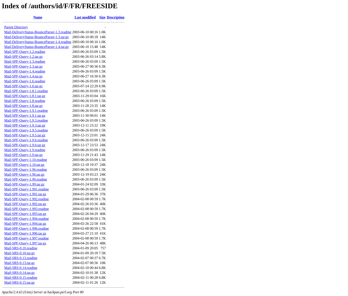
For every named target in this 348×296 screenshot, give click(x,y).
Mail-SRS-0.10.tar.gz (19, 253)
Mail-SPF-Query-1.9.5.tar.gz (24, 135)
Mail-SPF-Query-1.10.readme (25, 160)
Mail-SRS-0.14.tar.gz (19, 273)
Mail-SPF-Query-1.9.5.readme (26, 130)
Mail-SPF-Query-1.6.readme (24, 81)
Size (102, 17)
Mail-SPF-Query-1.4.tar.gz (23, 76)
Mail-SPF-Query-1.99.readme (25, 179)
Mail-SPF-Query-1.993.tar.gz (25, 214)
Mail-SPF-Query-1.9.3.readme (26, 120)
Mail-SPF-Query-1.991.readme (26, 189)
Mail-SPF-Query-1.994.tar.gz (25, 223)
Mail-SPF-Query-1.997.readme (26, 238)
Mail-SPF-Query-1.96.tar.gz (24, 174)
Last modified (85, 17)
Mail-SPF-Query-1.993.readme (26, 209)
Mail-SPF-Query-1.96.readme (25, 169)
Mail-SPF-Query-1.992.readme (26, 199)
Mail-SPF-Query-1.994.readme (26, 219)
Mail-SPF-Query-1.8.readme (24, 101)
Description (115, 17)
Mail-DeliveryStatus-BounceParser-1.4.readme (37, 42)
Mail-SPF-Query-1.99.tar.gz (24, 184)
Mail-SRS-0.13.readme (20, 258)
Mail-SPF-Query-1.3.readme (24, 61)
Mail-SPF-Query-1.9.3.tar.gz (24, 125)
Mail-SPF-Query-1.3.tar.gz (23, 66)
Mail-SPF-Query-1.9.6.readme (26, 140)
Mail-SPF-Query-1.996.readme (26, 228)
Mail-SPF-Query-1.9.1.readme (26, 111)
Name (37, 17)
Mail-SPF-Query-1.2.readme (24, 52)
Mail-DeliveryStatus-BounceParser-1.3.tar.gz (36, 37)
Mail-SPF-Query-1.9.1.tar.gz (24, 115)
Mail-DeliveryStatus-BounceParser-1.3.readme (37, 32)
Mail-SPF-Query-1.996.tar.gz (25, 233)
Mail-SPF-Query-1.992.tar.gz (25, 204)
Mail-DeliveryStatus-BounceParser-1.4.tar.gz (36, 47)
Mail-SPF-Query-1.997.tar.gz (25, 243)
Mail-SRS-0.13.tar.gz (19, 263)
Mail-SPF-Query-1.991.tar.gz (25, 194)
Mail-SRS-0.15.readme (20, 277)
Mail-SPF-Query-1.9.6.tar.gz (24, 145)
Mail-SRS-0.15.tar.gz (19, 282)
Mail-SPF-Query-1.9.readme (24, 150)
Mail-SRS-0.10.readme (20, 248)
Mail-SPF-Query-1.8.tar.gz (23, 106)
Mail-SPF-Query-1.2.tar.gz (23, 56)
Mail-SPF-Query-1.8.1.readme (26, 91)
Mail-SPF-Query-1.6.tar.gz (23, 86)
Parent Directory (16, 27)
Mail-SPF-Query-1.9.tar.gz (23, 155)
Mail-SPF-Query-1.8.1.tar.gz (24, 96)
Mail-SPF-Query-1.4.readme (24, 71)
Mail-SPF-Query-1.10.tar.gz (24, 165)
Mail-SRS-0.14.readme (20, 268)
